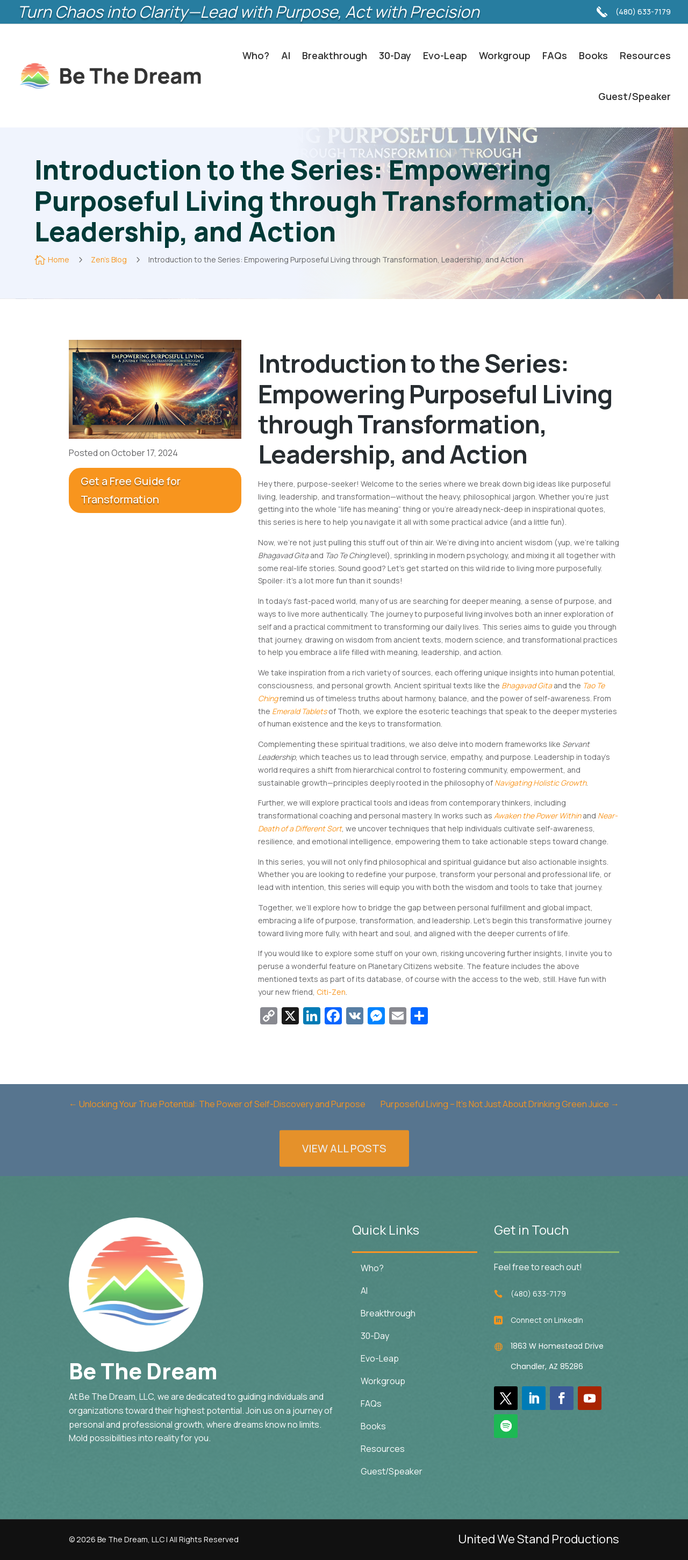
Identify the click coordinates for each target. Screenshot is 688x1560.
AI (285, 55)
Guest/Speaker (634, 96)
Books (593, 55)
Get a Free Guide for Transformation (131, 490)
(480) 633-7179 (643, 9)
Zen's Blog (108, 259)
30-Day (395, 55)
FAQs (554, 55)
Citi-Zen (331, 992)
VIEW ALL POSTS (344, 1173)
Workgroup (505, 55)
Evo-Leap (445, 55)
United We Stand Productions (538, 1539)
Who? (255, 55)
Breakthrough (334, 55)
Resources (645, 55)
